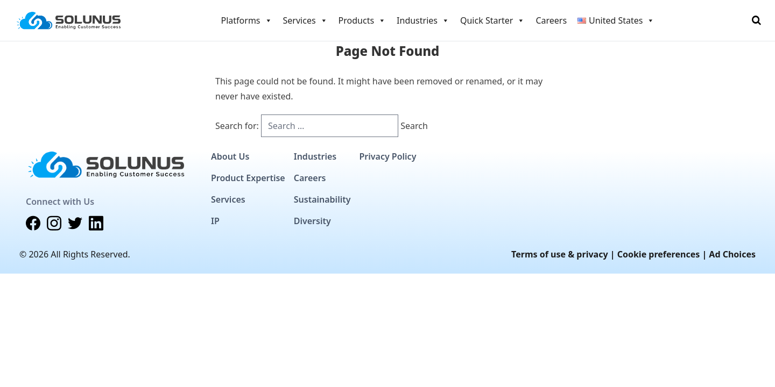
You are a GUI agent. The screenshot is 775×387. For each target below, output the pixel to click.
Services (228, 199)
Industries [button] (423, 20)
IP (215, 221)
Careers (551, 20)
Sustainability (322, 199)
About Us (230, 156)
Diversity (312, 221)
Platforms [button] (246, 20)
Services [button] (305, 20)
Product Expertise (248, 178)
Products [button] (362, 20)
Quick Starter (492, 20)
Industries (315, 156)
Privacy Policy (387, 156)
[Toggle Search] (756, 20)
